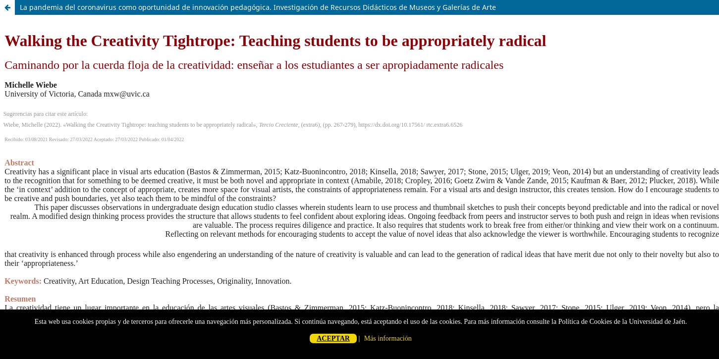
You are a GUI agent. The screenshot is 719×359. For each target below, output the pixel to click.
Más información (388, 338)
